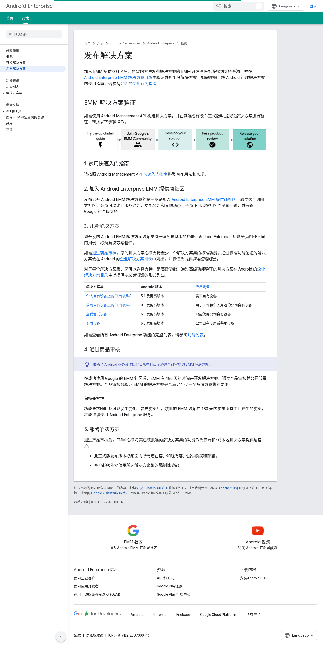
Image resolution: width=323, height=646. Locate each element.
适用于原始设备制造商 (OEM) (97, 594)
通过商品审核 (104, 253)
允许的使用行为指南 (138, 83)
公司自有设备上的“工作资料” (108, 305)
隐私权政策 (94, 635)
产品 (100, 43)
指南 (184, 43)
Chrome (159, 615)
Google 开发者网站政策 (108, 493)
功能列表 (195, 335)
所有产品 (253, 615)
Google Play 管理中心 (174, 594)
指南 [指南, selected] (25, 18)
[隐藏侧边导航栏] (61, 637)
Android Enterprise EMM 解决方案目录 (118, 77)
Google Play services (125, 43)
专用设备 (93, 323)
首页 (9, 18)
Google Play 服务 (170, 586)
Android (137, 615)
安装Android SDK (253, 578)
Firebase (183, 615)
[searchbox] (34, 34)
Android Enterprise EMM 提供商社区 (204, 199)
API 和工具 (165, 578)
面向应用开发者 (86, 586)
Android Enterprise (29, 6)
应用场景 (203, 287)
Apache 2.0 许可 (230, 488)
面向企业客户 (84, 578)
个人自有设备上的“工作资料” (108, 296)
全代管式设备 (96, 314)
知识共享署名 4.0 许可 (152, 488)
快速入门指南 (155, 174)
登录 (313, 6)
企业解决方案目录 (136, 259)
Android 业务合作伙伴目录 (125, 364)
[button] (33, 93)
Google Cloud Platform (218, 615)
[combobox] (238, 6)
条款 (77, 635)
